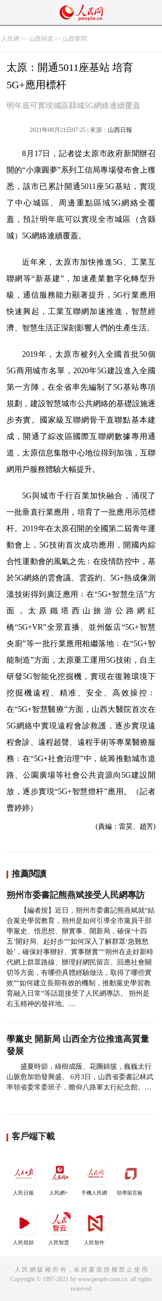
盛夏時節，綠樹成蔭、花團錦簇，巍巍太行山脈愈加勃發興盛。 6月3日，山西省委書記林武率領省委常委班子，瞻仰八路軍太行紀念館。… (79, 1077)
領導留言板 (130, 1177)
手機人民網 (95, 1177)
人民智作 (95, 1227)
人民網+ (59, 1177)
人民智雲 (59, 1227)
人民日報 (24, 1177)
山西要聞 (75, 38)
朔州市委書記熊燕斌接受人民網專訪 (75, 895)
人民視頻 (24, 1227)
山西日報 (120, 130)
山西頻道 (41, 38)
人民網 (10, 38)
